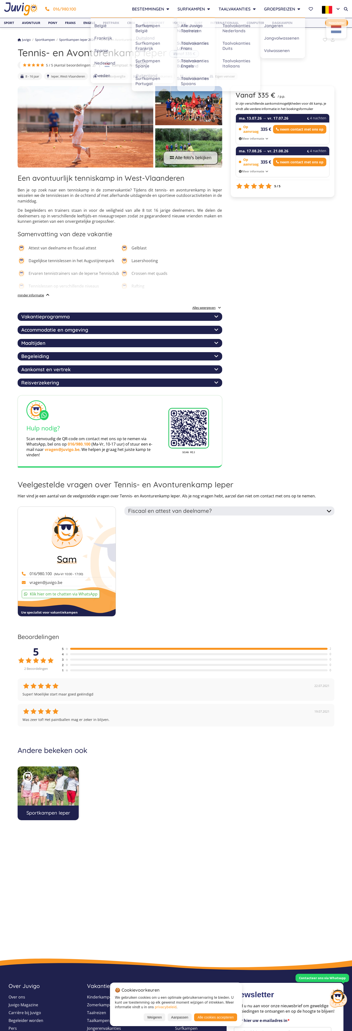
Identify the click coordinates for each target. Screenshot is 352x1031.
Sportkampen (45, 39)
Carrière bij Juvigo (25, 1012)
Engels (89, 23)
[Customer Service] (338, 997)
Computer (255, 23)
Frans (70, 23)
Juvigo (24, 39)
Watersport (154, 23)
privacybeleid (165, 1007)
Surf (198, 23)
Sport (9, 23)
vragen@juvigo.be (62, 449)
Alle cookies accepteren (216, 1017)
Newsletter (337, 23)
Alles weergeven (206, 307)
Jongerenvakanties (104, 1028)
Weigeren (154, 1017)
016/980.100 (60, 8)
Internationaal (224, 23)
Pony (52, 23)
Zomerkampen (100, 1005)
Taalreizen (96, 1012)
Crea (131, 23)
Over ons (17, 997)
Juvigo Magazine (23, 1005)
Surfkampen (186, 1028)
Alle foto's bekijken (190, 157)
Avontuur (31, 23)
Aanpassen (179, 1017)
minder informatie (31, 295)
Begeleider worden (26, 1020)
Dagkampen (282, 23)
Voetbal (179, 23)
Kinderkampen (100, 997)
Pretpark (111, 23)
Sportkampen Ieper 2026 (77, 39)
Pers (13, 1028)
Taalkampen (98, 1020)
